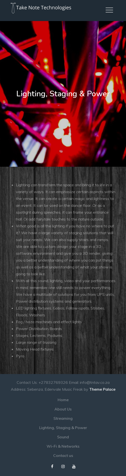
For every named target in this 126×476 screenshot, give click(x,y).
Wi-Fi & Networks (63, 446)
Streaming (63, 418)
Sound (63, 436)
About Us (63, 409)
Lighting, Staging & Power (63, 427)
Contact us (63, 455)
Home (63, 399)
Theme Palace (102, 389)
